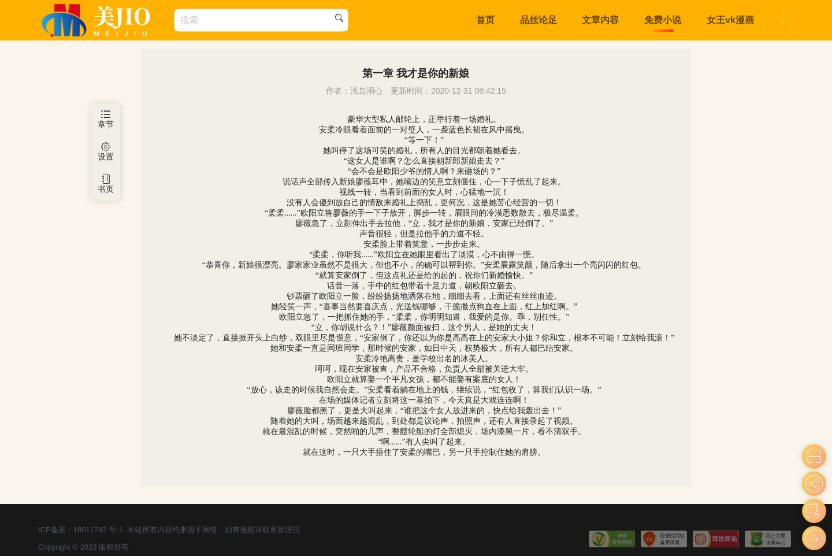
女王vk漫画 (730, 20)
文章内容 (600, 20)
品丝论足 (538, 20)
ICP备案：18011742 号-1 (80, 529)
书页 (105, 184)
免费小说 (662, 20)
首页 (485, 20)
